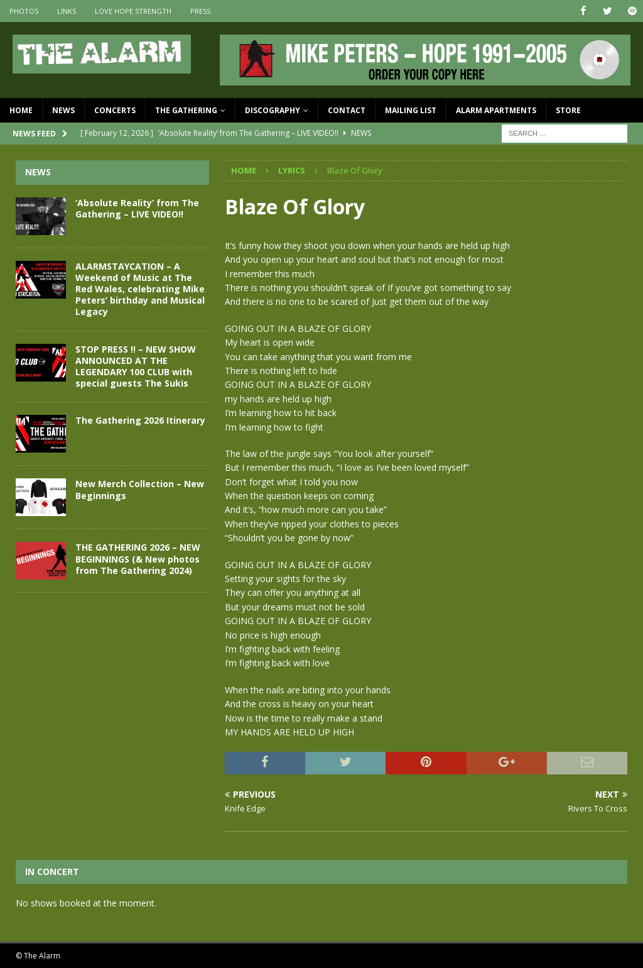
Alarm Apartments (496, 110)
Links (66, 11)
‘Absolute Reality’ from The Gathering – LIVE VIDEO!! (137, 207)
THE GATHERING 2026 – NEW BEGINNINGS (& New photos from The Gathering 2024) (137, 558)
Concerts (115, 110)
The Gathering (186, 110)
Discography (272, 110)
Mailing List (410, 110)
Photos (23, 11)
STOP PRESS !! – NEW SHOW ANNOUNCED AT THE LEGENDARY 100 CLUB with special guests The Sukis (135, 366)
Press (200, 11)
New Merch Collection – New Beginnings (139, 489)
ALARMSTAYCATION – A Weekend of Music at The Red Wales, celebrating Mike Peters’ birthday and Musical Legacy (140, 288)
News (63, 110)
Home (21, 110)
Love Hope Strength (133, 11)
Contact (346, 110)
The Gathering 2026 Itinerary (140, 420)
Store (568, 110)
